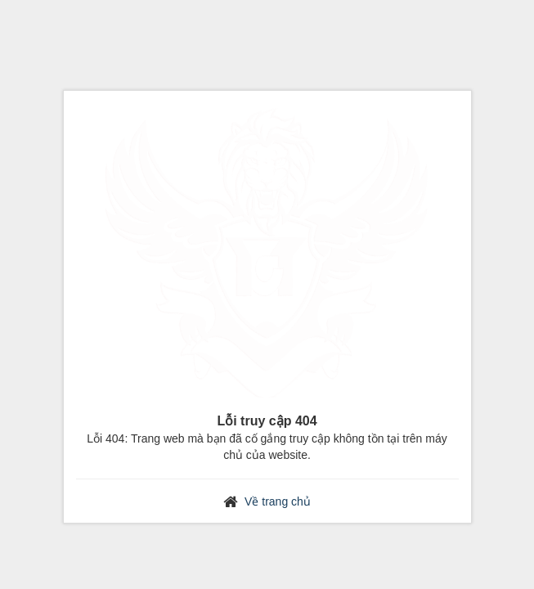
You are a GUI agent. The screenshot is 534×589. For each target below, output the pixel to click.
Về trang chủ (278, 501)
